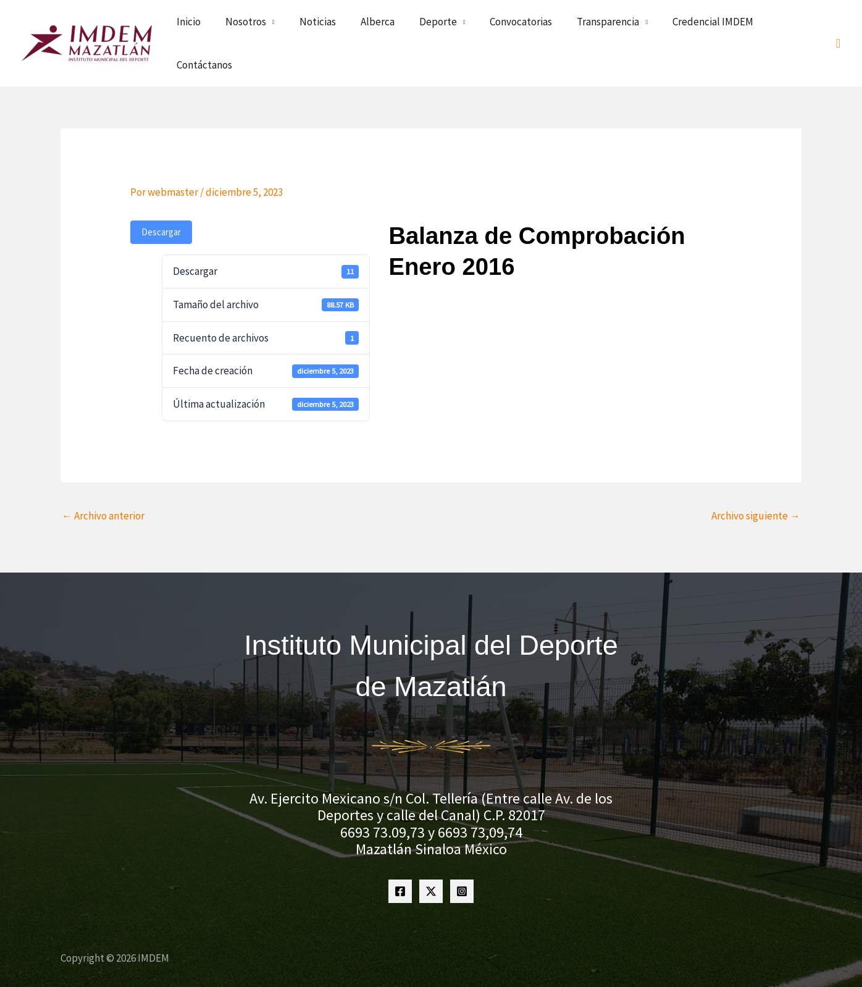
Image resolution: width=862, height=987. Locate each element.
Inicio (292, 28)
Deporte (482, 28)
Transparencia (623, 28)
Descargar (161, 202)
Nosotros (334, 28)
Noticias (391, 28)
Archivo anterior (103, 486)
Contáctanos (791, 28)
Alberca (436, 28)
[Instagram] (462, 861)
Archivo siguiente (755, 486)
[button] (838, 29)
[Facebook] (400, 861)
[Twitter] (431, 861)
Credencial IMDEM (712, 28)
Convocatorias (550, 28)
